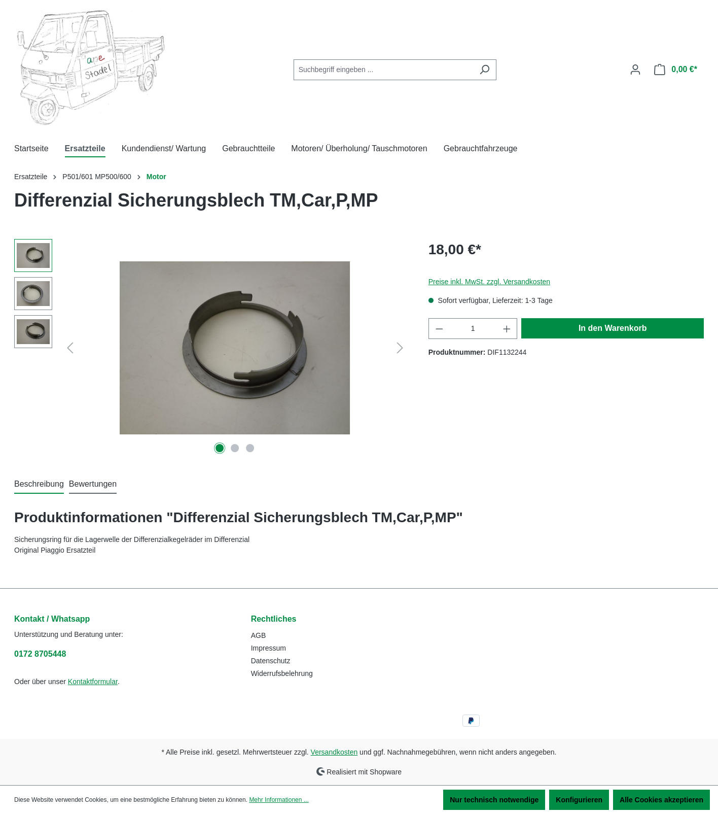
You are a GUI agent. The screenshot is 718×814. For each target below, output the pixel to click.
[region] (211, 348)
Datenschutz (271, 661)
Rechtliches (274, 619)
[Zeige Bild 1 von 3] (220, 448)
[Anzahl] (473, 328)
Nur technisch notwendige (494, 800)
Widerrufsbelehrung (282, 673)
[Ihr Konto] (635, 69)
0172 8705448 (40, 654)
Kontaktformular (93, 681)
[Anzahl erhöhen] (507, 328)
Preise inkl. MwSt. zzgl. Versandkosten (489, 282)
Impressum (268, 648)
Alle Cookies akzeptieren (661, 800)
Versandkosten (334, 752)
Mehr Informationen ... (278, 799)
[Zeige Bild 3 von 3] (250, 448)
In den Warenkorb (613, 328)
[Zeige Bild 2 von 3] (235, 448)
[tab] (39, 485)
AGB (258, 635)
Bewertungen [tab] (93, 484)
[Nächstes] (400, 347)
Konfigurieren (579, 800)
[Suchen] (484, 69)
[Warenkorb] (676, 69)
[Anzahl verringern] (439, 328)
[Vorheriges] (70, 347)
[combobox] (383, 69)
